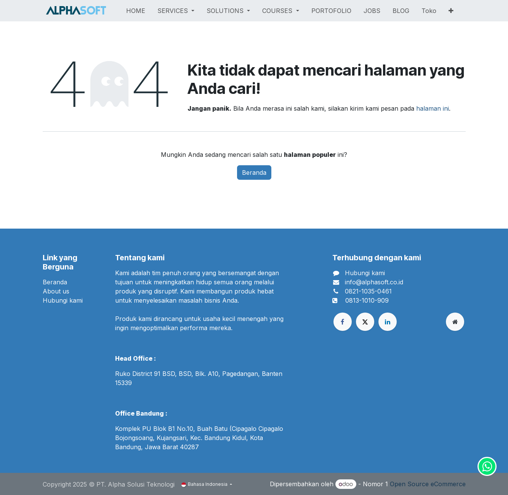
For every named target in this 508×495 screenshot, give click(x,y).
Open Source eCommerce (428, 484)
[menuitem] (135, 10)
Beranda (254, 172)
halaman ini (432, 108)
